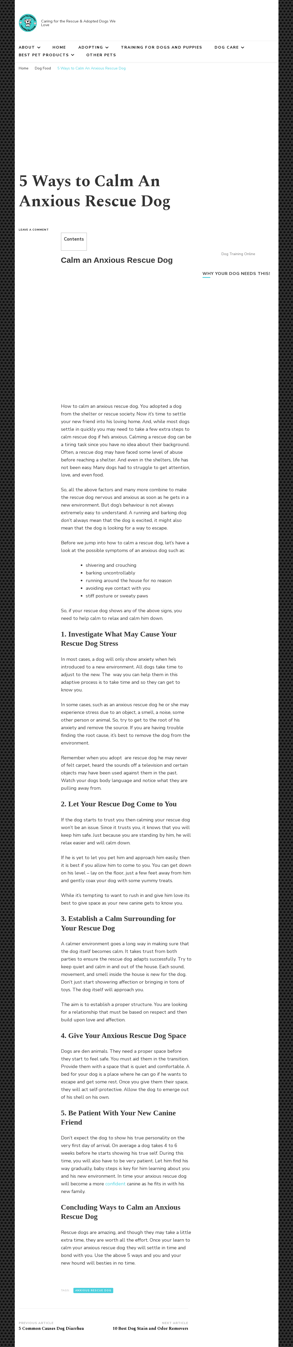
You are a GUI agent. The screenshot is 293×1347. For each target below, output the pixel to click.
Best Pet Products (44, 55)
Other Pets (101, 55)
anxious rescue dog (93, 1290)
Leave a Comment (36, 229)
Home (59, 47)
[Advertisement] (147, 113)
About (27, 47)
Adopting (90, 47)
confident (115, 1184)
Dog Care (227, 47)
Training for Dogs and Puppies (161, 47)
